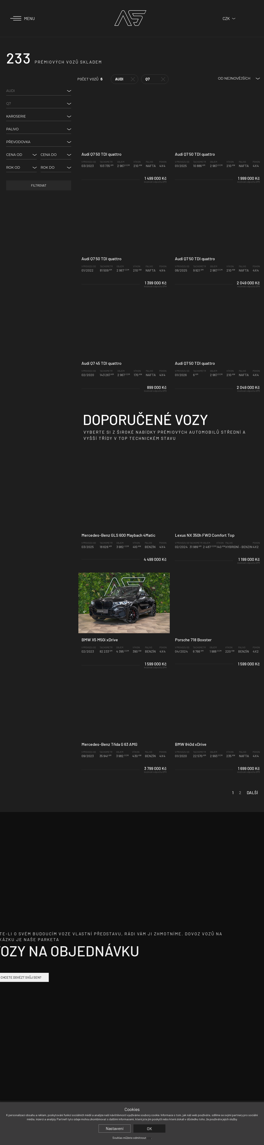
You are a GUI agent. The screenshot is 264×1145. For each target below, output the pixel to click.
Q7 (155, 79)
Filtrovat (38, 185)
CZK (226, 18)
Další (252, 801)
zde (149, 1137)
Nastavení (115, 1128)
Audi (125, 79)
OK (149, 1128)
